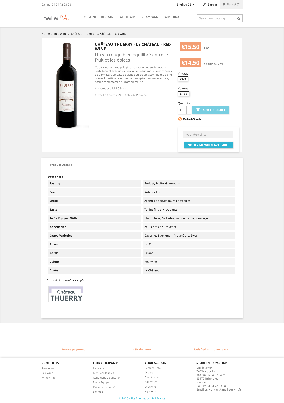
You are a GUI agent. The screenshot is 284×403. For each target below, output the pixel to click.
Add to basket (210, 110)
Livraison (98, 368)
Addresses (151, 382)
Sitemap (98, 391)
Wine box (171, 17)
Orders (149, 372)
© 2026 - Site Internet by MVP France (142, 398)
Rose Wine (47, 368)
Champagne (151, 17)
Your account (156, 363)
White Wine (48, 377)
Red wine (108, 17)
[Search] (220, 18)
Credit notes (152, 377)
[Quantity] (182, 110)
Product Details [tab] (61, 165)
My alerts (150, 391)
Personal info (153, 368)
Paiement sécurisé (104, 387)
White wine (128, 17)
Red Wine (47, 373)
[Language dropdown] (186, 5)
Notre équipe (101, 382)
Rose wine (88, 17)
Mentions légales (103, 373)
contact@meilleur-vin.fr (225, 389)
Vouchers (150, 386)
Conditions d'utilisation (107, 377)
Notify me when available (208, 145)
